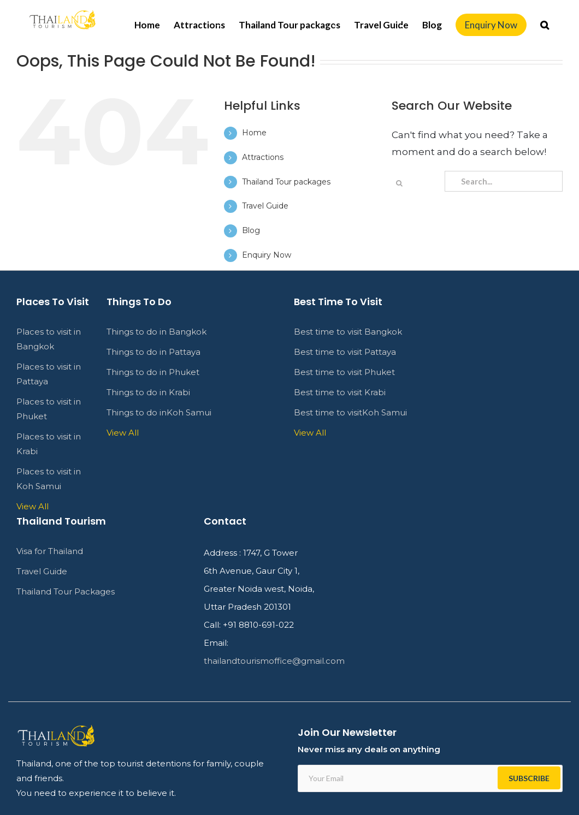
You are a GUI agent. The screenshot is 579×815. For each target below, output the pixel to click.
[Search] (544, 24)
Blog (251, 230)
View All (32, 506)
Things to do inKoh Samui (159, 412)
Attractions (262, 157)
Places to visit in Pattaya (48, 373)
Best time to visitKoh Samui (350, 412)
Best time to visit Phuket (344, 372)
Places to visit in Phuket (48, 408)
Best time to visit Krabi (340, 392)
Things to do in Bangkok (156, 331)
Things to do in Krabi (148, 392)
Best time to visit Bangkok (348, 331)
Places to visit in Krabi (48, 443)
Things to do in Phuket (153, 372)
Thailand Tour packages (286, 182)
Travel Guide (265, 206)
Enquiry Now (266, 255)
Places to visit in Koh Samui (48, 478)
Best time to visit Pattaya (345, 352)
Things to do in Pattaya (153, 352)
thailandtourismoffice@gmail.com (274, 661)
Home (254, 133)
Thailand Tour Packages (65, 591)
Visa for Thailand (49, 551)
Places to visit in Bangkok (48, 339)
